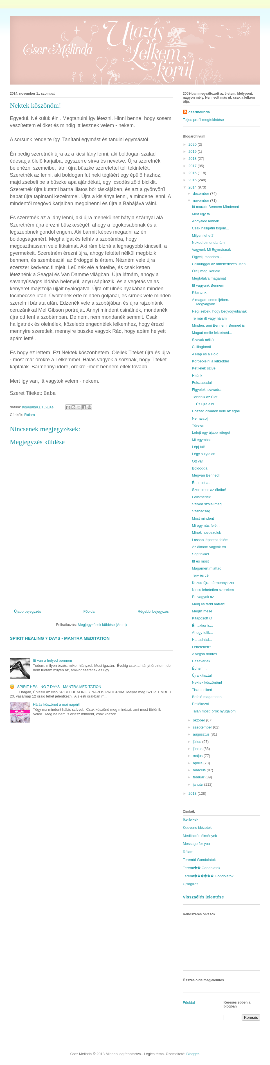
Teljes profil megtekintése (203, 120)
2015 (193, 180)
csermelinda (199, 112)
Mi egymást (201, 440)
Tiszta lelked (202, 690)
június (198, 749)
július (197, 741)
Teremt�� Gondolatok (201, 868)
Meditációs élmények (200, 836)
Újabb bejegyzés (27, 611)
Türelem (198, 425)
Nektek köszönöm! (207, 682)
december (201, 193)
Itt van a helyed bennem (52, 660)
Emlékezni (200, 704)
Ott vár (197, 461)
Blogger (192, 1054)
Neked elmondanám (208, 242)
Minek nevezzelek (206, 532)
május (198, 756)
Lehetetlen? (201, 647)
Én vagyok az (203, 597)
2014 (193, 187)
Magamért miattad (206, 568)
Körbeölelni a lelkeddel (210, 361)
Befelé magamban (207, 697)
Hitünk (197, 375)
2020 (193, 144)
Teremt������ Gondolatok (208, 876)
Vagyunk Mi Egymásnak (211, 249)
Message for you (196, 844)
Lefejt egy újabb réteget (211, 432)
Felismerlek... (202, 497)
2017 (193, 166)
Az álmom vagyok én (209, 547)
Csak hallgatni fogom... (210, 228)
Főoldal (89, 611)
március (200, 770)
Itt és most (200, 561)
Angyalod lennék (205, 221)
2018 (193, 158)
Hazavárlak (201, 661)
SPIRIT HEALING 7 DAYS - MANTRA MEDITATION (60, 638)
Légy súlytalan (203, 454)
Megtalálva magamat (209, 278)
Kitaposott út (202, 618)
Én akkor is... (202, 625)
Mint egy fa (201, 214)
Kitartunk (199, 292)
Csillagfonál (201, 347)
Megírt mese (202, 611)
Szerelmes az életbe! (209, 490)
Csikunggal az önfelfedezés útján (219, 264)
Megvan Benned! (205, 475)
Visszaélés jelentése (203, 896)
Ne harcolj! (200, 418)
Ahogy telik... (202, 632)
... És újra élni (203, 404)
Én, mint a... (201, 483)
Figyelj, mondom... (207, 257)
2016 (193, 173)
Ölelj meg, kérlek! (206, 271)
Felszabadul (202, 382)
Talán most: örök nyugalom (213, 711)
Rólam (29, 415)
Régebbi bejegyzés (153, 611)
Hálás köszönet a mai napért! (56, 704)
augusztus (202, 734)
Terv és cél (200, 575)
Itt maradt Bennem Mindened (215, 207)
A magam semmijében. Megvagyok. (210, 302)
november (201, 200)
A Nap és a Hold (205, 354)
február (199, 777)
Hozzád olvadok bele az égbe (216, 411)
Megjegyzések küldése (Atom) (102, 625)
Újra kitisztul (202, 675)
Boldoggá (199, 468)
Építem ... (200, 668)
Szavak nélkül (203, 340)
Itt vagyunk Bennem (208, 285)
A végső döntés (204, 654)
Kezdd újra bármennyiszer (213, 583)
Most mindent (203, 518)
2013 (193, 793)
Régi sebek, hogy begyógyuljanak (219, 311)
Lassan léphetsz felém (210, 540)
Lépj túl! (198, 447)
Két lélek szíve (203, 368)
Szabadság (201, 511)
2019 (193, 151)
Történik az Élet (204, 397)
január (198, 784)
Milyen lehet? (202, 235)
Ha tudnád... (202, 639)
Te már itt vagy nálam (209, 318)
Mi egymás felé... (205, 525)
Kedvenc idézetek (197, 827)
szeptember (203, 727)
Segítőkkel (200, 554)
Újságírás (190, 884)
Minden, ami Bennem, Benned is (218, 325)
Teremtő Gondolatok (199, 860)
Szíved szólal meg (207, 504)
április (198, 763)
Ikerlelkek (190, 819)
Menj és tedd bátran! (208, 604)
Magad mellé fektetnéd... (212, 333)
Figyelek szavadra (206, 390)
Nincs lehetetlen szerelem (213, 590)
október (199, 720)
